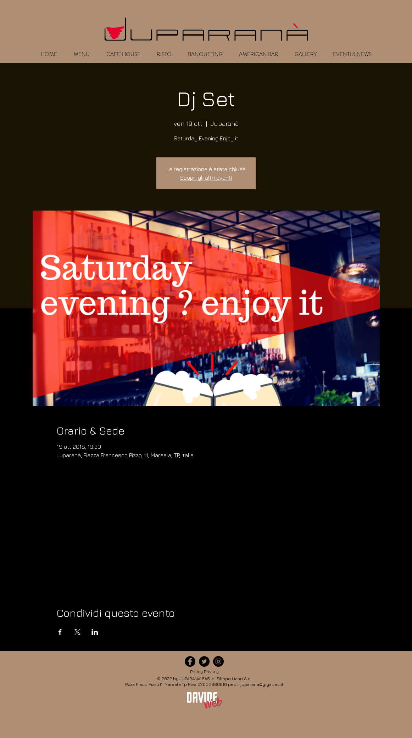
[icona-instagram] (218, 661)
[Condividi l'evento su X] (77, 632)
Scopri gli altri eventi (206, 177)
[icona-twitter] (204, 661)
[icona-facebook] (190, 661)
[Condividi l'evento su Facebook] (60, 632)
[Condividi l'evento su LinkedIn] (94, 632)
